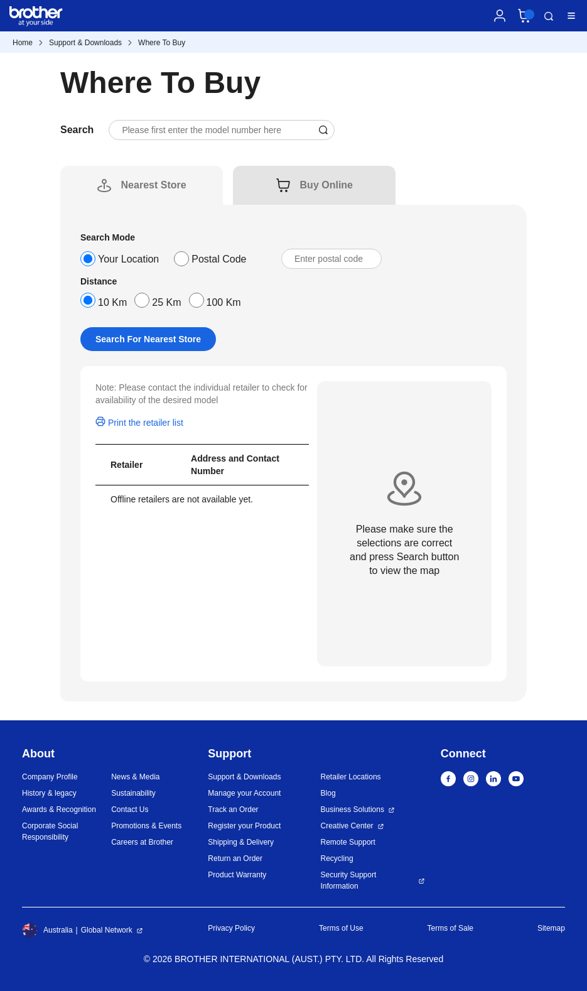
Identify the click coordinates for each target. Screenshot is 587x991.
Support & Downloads (85, 42)
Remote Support (348, 842)
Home (23, 42)
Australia (47, 930)
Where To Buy (161, 42)
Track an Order (233, 809)
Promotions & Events (146, 825)
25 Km (166, 302)
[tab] (154, 185)
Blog (328, 793)
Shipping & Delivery (241, 842)
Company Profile (50, 776)
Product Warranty (237, 874)
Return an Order (235, 858)
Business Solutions (352, 809)
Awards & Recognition (59, 809)
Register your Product (244, 825)
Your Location (128, 259)
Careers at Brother (142, 842)
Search (548, 16)
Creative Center (347, 825)
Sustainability (133, 793)
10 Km (112, 302)
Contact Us (129, 809)
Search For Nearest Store (148, 339)
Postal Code (218, 259)
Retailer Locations (351, 776)
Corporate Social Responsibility (50, 831)
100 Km (224, 302)
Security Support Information (349, 880)
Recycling (337, 858)
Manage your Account (244, 793)
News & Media (135, 776)
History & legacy (49, 793)
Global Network (106, 930)
